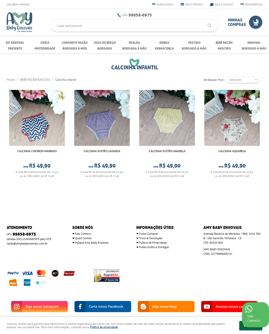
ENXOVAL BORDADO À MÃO (254, 45)
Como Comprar (148, 223)
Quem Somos (165, 4)
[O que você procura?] (209, 25)
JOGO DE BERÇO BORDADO (105, 45)
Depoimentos (253, 4)
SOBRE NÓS (82, 217)
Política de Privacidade (153, 232)
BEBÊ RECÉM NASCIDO (224, 45)
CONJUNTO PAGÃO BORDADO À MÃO (75, 45)
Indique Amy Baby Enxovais (92, 232)
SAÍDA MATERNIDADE (45, 45)
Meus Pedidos (194, 4)
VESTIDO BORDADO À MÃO (194, 45)
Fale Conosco (224, 4)
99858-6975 (137, 15)
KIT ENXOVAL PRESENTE (15, 45)
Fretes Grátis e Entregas (154, 236)
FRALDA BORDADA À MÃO (134, 45)
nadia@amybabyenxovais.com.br (27, 233)
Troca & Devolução (150, 227)
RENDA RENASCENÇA (164, 45)
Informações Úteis (155, 217)
